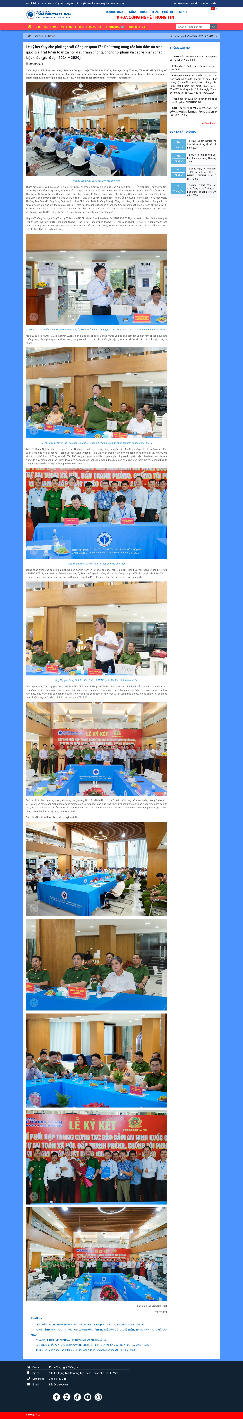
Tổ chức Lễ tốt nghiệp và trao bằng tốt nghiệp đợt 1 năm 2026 (193, 144)
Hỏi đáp (194, 3)
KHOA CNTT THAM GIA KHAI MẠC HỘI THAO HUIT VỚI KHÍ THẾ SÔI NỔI (69, 1340)
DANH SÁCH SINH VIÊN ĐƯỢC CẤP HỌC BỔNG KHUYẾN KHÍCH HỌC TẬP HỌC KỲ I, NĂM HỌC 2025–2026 (193, 111)
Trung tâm (69, 3)
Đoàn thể (111, 3)
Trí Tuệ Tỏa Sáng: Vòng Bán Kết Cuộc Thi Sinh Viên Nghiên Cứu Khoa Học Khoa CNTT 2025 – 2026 (83, 1350)
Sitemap (204, 3)
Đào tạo (58, 27)
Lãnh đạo (36, 3)
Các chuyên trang (84, 3)
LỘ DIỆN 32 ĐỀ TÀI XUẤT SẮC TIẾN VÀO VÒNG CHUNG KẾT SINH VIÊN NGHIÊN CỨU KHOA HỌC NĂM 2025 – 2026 (90, 1345)
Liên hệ (213, 3)
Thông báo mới (180, 47)
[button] (214, 8)
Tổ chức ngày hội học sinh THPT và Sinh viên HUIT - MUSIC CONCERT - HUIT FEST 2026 (193, 173)
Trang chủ (35, 36)
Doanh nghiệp (99, 3)
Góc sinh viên (138, 27)
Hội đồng (120, 3)
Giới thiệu (42, 27)
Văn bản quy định (181, 3)
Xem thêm (209, 123)
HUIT (28, 3)
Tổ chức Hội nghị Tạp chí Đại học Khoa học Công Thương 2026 (193, 158)
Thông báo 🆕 (115, 27)
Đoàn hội (95, 27)
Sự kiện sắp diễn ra (183, 131)
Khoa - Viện (47, 3)
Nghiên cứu (76, 27)
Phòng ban (58, 3)
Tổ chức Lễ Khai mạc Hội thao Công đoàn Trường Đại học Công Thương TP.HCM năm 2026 (193, 190)
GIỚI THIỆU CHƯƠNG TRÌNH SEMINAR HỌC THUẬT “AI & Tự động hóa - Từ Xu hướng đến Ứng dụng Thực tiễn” (88, 1324)
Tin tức (51, 36)
